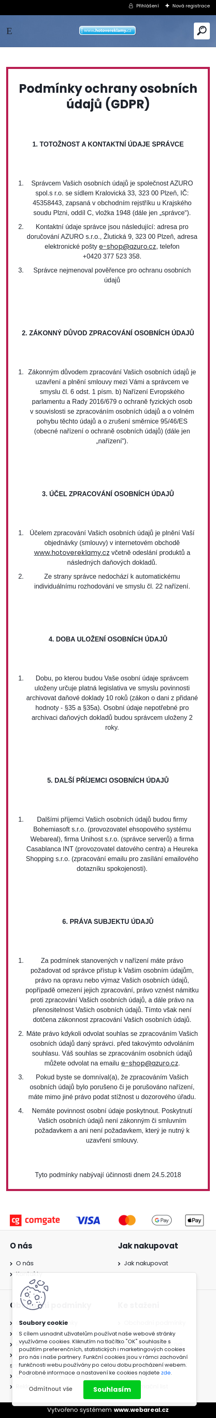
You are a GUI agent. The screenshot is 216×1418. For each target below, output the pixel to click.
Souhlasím (112, 1389)
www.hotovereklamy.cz (72, 552)
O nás (25, 1263)
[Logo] (108, 31)
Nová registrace (191, 5)
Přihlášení (147, 5)
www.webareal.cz (141, 1410)
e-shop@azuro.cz (127, 246)
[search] (202, 31)
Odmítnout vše (50, 1389)
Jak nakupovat (146, 1263)
